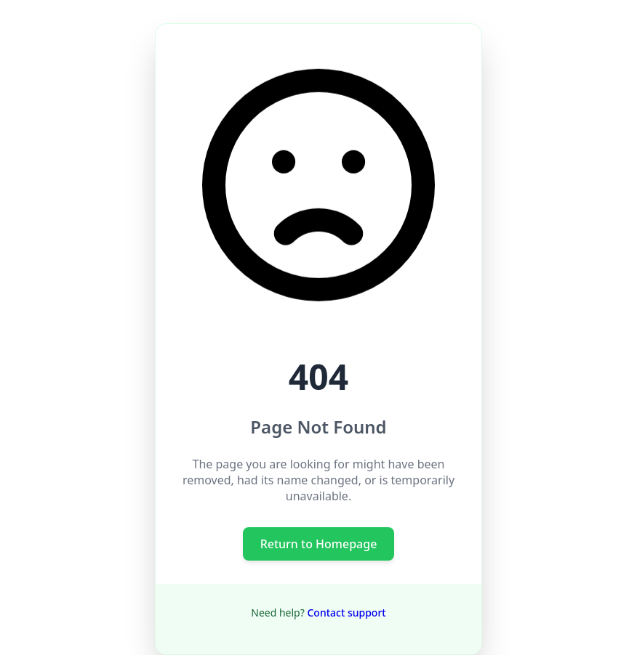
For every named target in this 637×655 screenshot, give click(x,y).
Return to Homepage (318, 544)
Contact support (346, 612)
